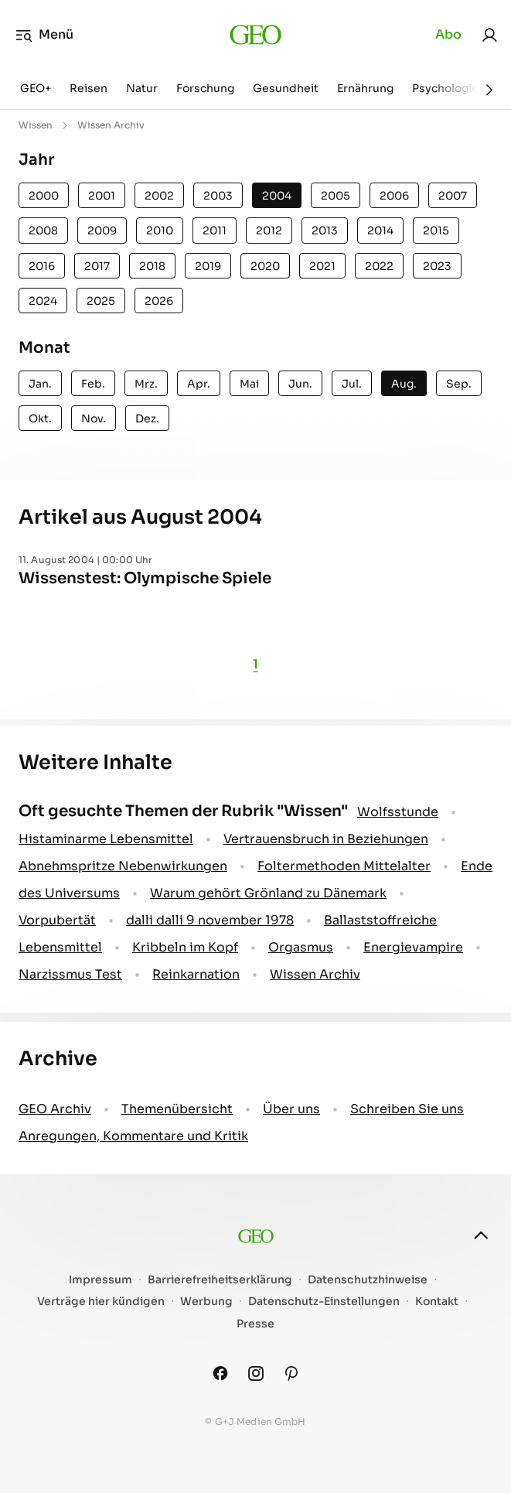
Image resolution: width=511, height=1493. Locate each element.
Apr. (198, 384)
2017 (97, 266)
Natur (142, 88)
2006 (394, 196)
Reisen (88, 88)
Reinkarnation (196, 974)
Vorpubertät (57, 920)
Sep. (459, 384)
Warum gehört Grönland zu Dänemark (268, 893)
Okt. (40, 418)
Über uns (291, 1109)
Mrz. (146, 384)
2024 (43, 301)
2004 (276, 196)
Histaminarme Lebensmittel (106, 839)
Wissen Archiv (315, 974)
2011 (215, 230)
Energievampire (413, 947)
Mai (249, 384)
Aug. (404, 384)
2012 (269, 230)
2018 (152, 266)
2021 (322, 266)
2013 (325, 230)
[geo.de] (255, 34)
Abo (448, 34)
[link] (489, 34)
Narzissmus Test (70, 974)
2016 (42, 266)
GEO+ (35, 88)
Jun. (300, 384)
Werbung (206, 1301)
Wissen (36, 125)
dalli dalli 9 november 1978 (210, 920)
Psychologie (445, 88)
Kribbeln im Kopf (185, 947)
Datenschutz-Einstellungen (324, 1301)
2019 (208, 266)
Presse (255, 1324)
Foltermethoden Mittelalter (344, 866)
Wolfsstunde (397, 812)
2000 (44, 196)
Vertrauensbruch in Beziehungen (325, 839)
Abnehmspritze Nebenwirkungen (123, 866)
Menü (44, 34)
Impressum (100, 1279)
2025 (101, 301)
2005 (335, 196)
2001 (101, 196)
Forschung (205, 88)
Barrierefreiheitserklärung (220, 1279)
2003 (218, 196)
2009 (102, 230)
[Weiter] (489, 89)
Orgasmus (300, 947)
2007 (452, 196)
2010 (159, 230)
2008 (43, 230)
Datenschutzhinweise (368, 1279)
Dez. (147, 418)
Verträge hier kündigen (101, 1301)
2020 (265, 266)
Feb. (93, 384)
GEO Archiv (55, 1109)
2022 (379, 266)
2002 (159, 196)
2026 (159, 301)
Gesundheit (286, 88)
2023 (437, 266)
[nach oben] (480, 1235)
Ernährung (365, 88)
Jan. (40, 384)
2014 (380, 230)
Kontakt (436, 1301)
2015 (436, 230)
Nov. (93, 418)
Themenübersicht (177, 1109)
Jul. (352, 384)
